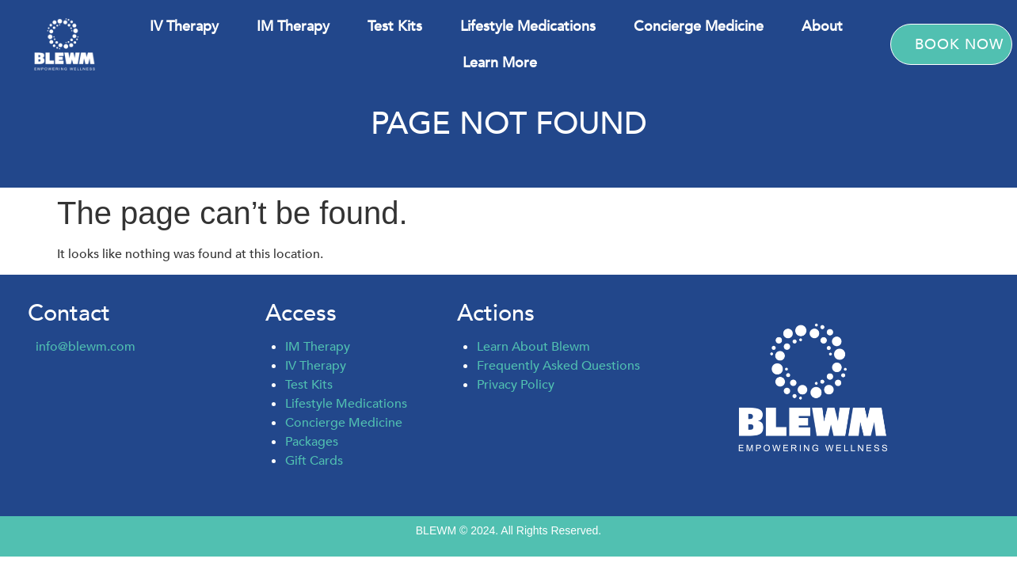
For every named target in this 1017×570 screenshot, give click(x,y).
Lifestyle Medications (528, 26)
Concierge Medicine (699, 26)
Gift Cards (314, 460)
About (822, 26)
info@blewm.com (85, 346)
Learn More (500, 62)
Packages (311, 441)
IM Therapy (293, 26)
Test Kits (395, 26)
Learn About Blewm (533, 346)
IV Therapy (184, 26)
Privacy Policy (515, 384)
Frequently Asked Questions (558, 365)
